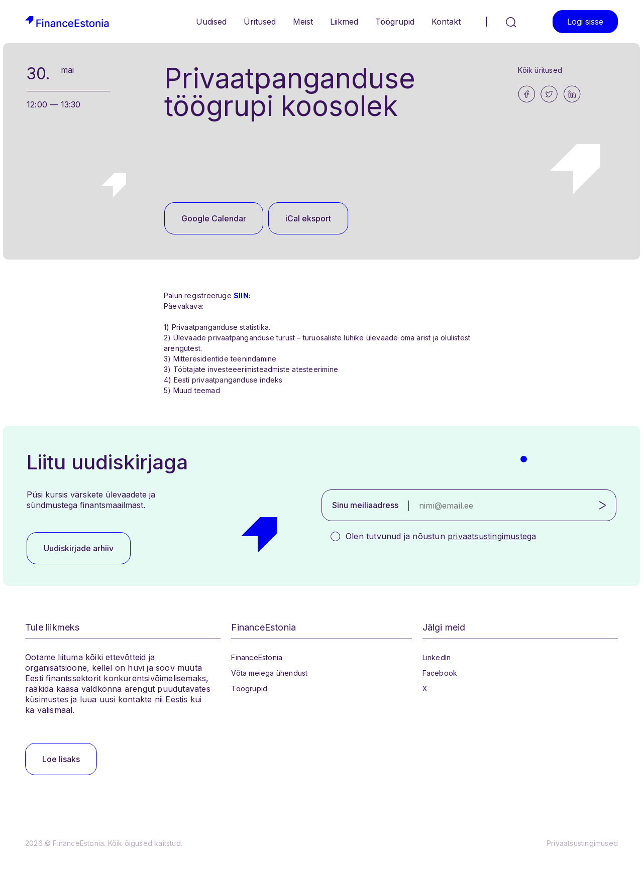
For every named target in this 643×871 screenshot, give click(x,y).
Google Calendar (213, 218)
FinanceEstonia (256, 657)
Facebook (440, 673)
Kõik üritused (540, 70)
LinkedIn (436, 657)
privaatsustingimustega (492, 536)
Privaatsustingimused (582, 843)
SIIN (241, 295)
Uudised (211, 22)
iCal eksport (308, 218)
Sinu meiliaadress (365, 505)
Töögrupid (394, 22)
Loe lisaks (61, 759)
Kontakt (446, 22)
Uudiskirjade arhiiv (79, 548)
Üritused (260, 22)
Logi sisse (585, 22)
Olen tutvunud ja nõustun (441, 536)
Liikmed (344, 22)
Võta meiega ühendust (269, 673)
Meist (303, 22)
